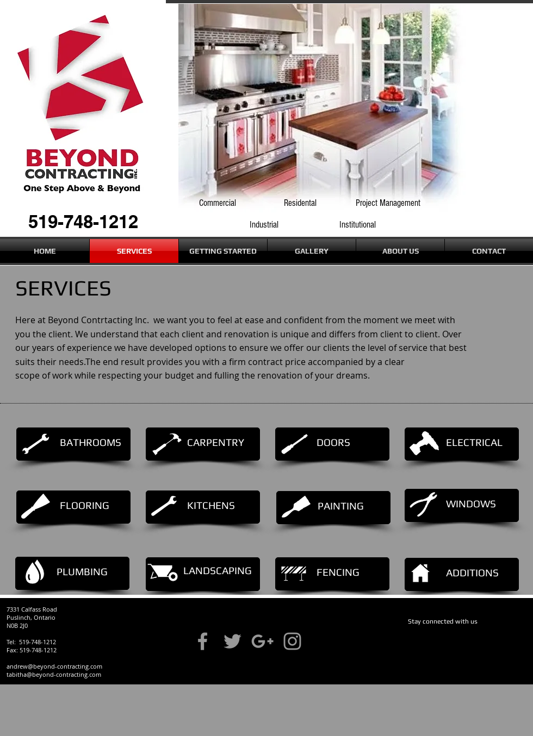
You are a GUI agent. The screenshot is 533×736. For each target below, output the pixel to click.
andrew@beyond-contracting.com (54, 666)
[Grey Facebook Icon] (202, 641)
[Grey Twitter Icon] (232, 641)
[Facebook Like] (429, 639)
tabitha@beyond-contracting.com (54, 674)
